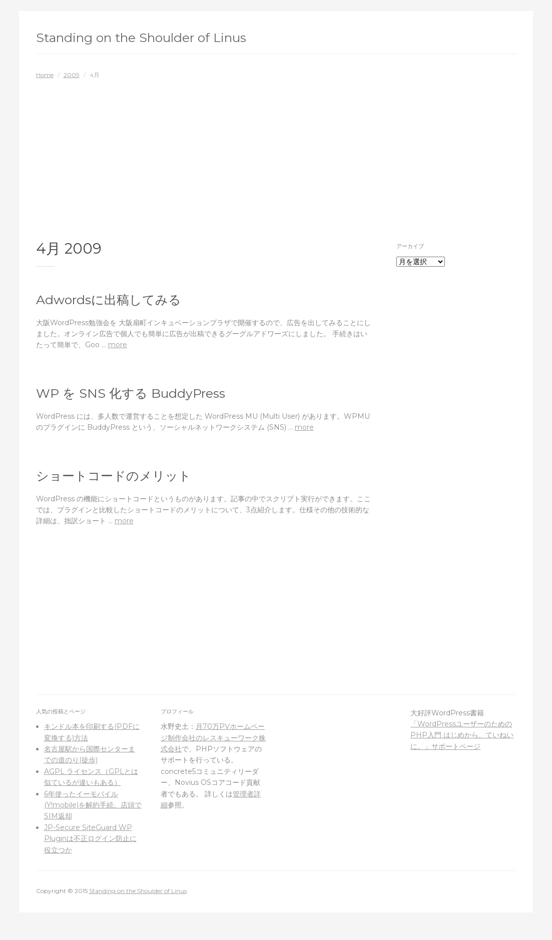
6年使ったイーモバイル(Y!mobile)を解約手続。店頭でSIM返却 (93, 805)
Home (45, 75)
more (117, 344)
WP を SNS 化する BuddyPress (130, 393)
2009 (72, 75)
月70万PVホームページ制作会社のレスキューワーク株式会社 (213, 737)
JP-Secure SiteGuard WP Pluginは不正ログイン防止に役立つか (90, 838)
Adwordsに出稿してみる (108, 299)
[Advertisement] (276, 155)
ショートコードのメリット (113, 475)
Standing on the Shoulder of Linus (141, 37)
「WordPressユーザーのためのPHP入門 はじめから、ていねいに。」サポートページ (461, 735)
